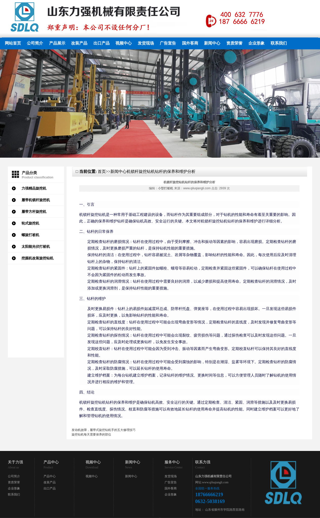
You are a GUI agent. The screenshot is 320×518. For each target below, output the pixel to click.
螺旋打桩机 (30, 235)
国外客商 (190, 43)
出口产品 (101, 43)
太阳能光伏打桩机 (36, 246)
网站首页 (13, 43)
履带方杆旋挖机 (34, 212)
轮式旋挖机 (30, 223)
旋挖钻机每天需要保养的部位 (91, 434)
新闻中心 (212, 43)
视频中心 (123, 43)
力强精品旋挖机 (34, 188)
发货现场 (146, 43)
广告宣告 (168, 43)
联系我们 (279, 43)
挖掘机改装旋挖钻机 (37, 258)
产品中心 (50, 476)
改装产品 (79, 43)
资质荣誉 (234, 43)
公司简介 (35, 43)
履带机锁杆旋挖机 (36, 200)
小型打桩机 (165, 188)
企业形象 (256, 43)
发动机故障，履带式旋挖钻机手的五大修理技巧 (103, 430)
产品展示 (57, 43)
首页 (102, 171)
